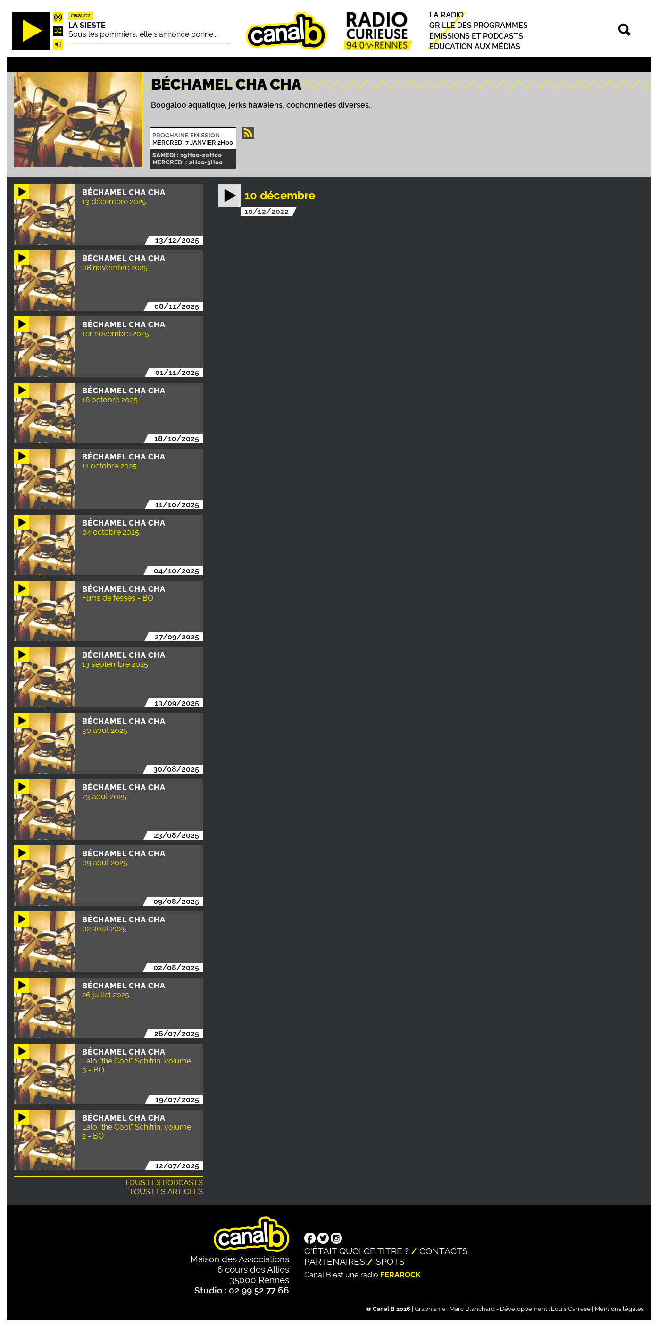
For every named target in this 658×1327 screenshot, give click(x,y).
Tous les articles (166, 1191)
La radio (446, 14)
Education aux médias (474, 46)
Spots (390, 1261)
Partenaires (334, 1261)
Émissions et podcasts (476, 36)
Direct (81, 15)
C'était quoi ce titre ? (356, 1251)
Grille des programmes (478, 25)
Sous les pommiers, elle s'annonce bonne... (142, 34)
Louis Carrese (571, 1308)
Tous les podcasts (164, 1182)
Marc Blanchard (472, 1308)
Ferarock (400, 1274)
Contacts (443, 1251)
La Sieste (87, 25)
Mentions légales (619, 1308)
